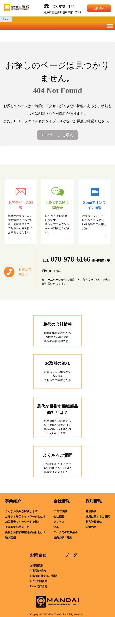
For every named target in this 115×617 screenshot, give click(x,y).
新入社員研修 (94, 521)
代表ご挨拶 (60, 511)
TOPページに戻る (57, 135)
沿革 (56, 527)
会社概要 (58, 516)
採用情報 (94, 501)
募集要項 (91, 511)
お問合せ (99, 8)
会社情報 (61, 501)
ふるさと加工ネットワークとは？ (25, 516)
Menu (6, 19)
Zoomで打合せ (38, 586)
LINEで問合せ (38, 581)
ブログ (71, 555)
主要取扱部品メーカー (18, 527)
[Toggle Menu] (110, 26)
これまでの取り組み (65, 532)
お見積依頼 (36, 565)
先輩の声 (91, 527)
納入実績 (10, 537)
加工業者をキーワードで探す (22, 521)
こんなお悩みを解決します (21, 511)
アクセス (58, 521)
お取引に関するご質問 (43, 576)
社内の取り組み (62, 537)
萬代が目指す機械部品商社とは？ (25, 532)
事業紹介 (13, 501)
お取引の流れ (38, 570)
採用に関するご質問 (98, 516)
